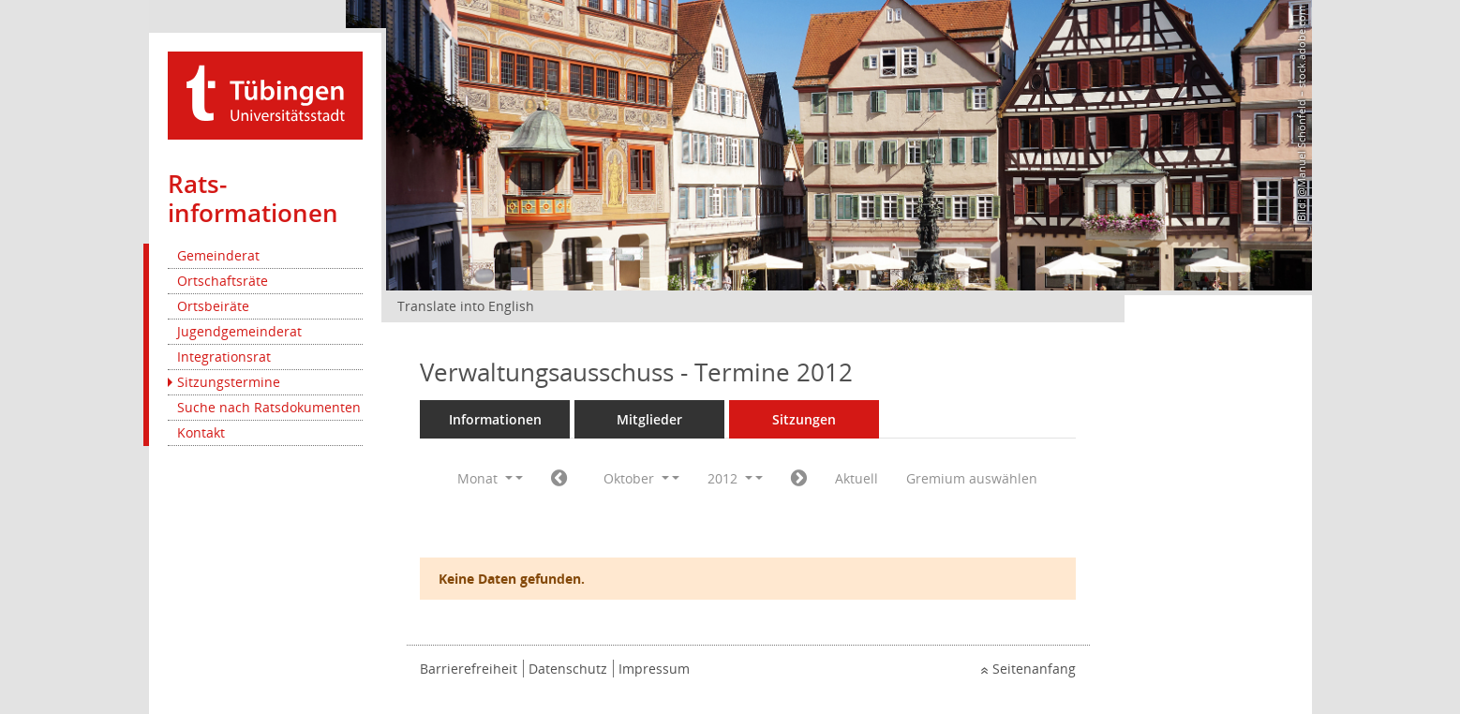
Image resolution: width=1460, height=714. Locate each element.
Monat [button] (485, 478)
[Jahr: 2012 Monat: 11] (799, 479)
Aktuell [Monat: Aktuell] (856, 478)
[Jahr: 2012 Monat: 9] (559, 479)
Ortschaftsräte (222, 281)
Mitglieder (649, 419)
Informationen (495, 419)
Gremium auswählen (971, 478)
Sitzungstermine (228, 382)
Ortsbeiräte (213, 306)
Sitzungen (804, 419)
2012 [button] (730, 478)
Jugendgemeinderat (239, 331)
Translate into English (465, 306)
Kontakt (201, 432)
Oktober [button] (636, 478)
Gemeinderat (218, 255)
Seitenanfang (1034, 668)
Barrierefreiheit (468, 668)
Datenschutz (568, 668)
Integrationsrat (224, 356)
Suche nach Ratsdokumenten (269, 407)
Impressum (654, 668)
